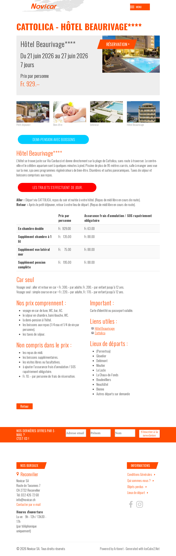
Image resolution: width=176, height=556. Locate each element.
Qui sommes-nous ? (139, 482)
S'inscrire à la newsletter (149, 435)
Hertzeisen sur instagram (139, 507)
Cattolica (100, 335)
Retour (24, 408)
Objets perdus (135, 488)
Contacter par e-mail (28, 506)
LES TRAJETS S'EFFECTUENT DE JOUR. (57, 189)
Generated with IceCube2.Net (143, 550)
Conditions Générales (139, 476)
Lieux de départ (136, 495)
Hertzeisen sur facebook (131, 507)
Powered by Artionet (112, 550)
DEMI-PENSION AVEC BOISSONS (53, 141)
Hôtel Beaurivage (105, 330)
